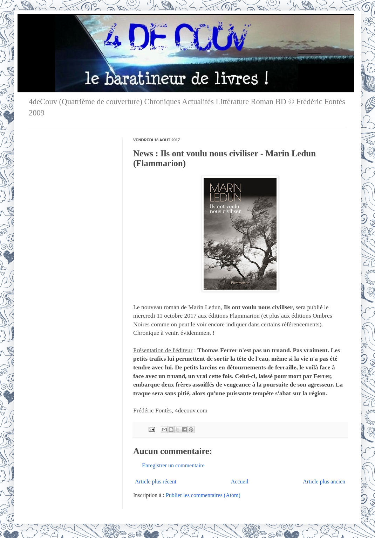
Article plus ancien (324, 481)
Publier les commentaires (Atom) (203, 495)
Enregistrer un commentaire (173, 465)
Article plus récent (155, 481)
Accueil (239, 481)
